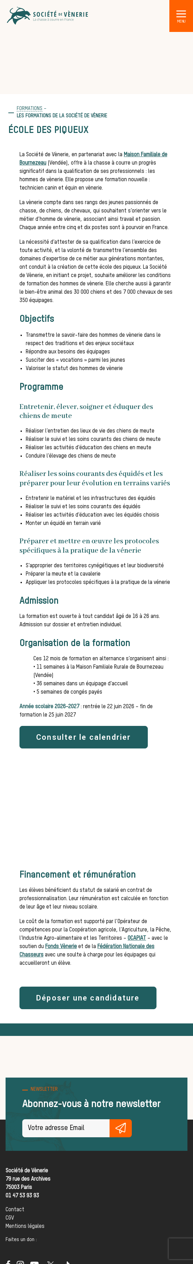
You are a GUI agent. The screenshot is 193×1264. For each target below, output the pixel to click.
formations (29, 108)
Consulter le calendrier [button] (83, 737)
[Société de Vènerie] (48, 16)
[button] (181, 13)
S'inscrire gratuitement (121, 1128)
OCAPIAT (137, 938)
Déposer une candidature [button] (88, 998)
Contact (15, 1210)
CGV (10, 1218)
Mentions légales (25, 1226)
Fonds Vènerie (61, 946)
